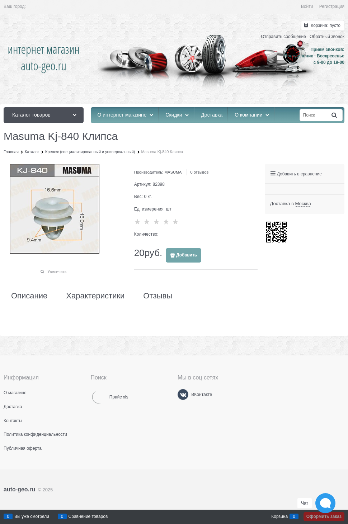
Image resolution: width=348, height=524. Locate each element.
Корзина (279, 516)
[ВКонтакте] (183, 394)
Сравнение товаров (88, 516)
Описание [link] (29, 296)
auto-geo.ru (19, 489)
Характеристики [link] (95, 296)
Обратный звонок (327, 36)
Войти (307, 6)
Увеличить (56, 271)
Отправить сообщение (283, 36)
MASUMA (173, 172)
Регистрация (331, 6)
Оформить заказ (324, 516)
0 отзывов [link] (200, 172)
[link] (303, 204)
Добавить (186, 255)
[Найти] (335, 115)
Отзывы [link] (157, 296)
